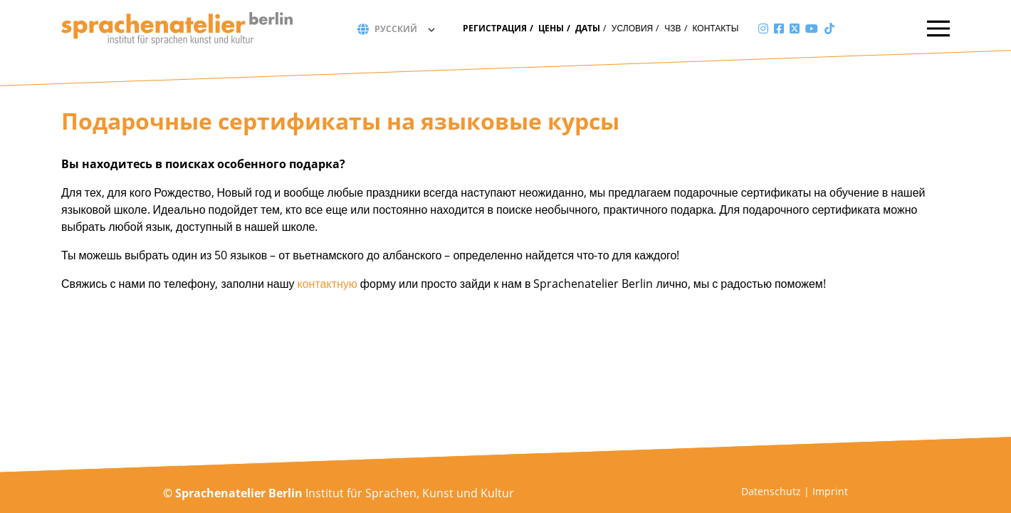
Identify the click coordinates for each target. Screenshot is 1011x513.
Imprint (830, 491)
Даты (587, 28)
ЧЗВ (672, 28)
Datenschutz (771, 491)
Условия (632, 28)
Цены (551, 28)
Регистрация (495, 28)
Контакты (716, 28)
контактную (327, 283)
